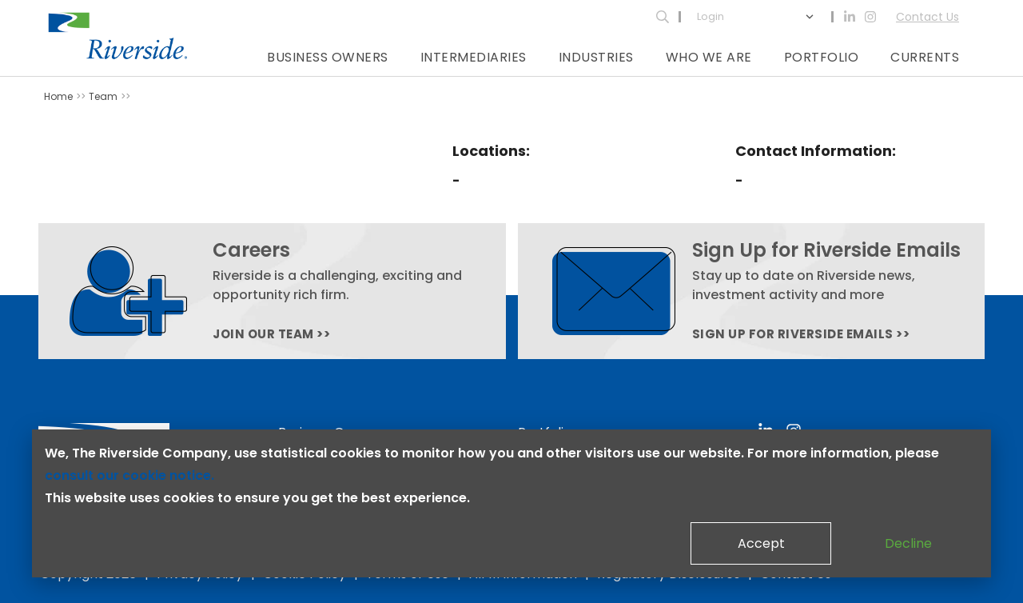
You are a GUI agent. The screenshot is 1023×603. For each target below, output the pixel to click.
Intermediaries (473, 57)
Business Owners (327, 57)
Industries (596, 57)
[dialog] (511, 503)
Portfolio (821, 57)
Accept (761, 543)
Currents (924, 57)
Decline (908, 543)
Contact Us (927, 17)
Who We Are (709, 57)
